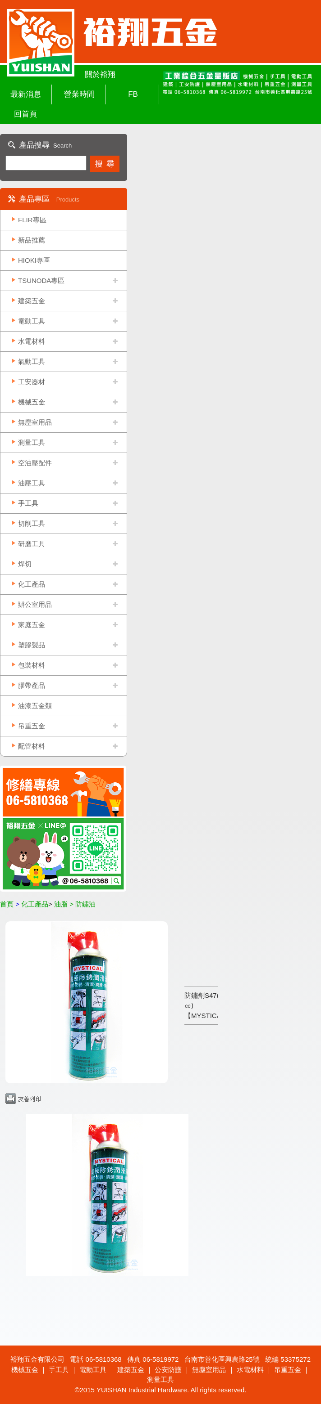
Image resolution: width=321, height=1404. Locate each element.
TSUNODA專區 (41, 280)
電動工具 (31, 321)
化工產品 (31, 584)
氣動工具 (31, 361)
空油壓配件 (35, 463)
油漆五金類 (35, 705)
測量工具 (31, 442)
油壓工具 (31, 483)
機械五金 (31, 402)
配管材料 (31, 746)
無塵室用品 (35, 422)
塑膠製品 (31, 645)
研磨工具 (31, 543)
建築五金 (31, 301)
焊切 (25, 564)
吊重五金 (31, 726)
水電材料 (31, 341)
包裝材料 (31, 665)
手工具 (28, 503)
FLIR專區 (32, 220)
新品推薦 (31, 240)
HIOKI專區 (34, 260)
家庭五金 (31, 624)
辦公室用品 (35, 604)
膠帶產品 (31, 685)
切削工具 (31, 523)
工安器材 (31, 382)
